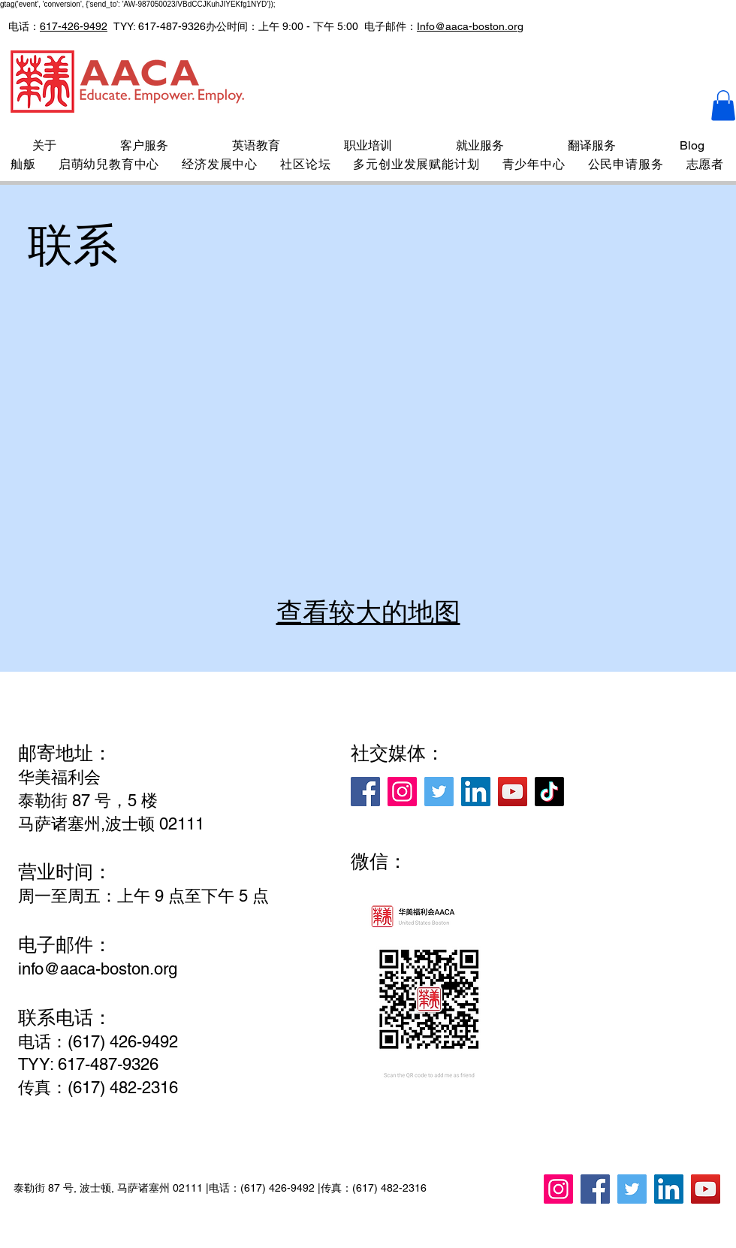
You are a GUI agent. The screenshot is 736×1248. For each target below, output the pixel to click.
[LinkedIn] (475, 791)
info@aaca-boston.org (97, 968)
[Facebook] (365, 791)
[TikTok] (549, 791)
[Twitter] (439, 791)
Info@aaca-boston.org (470, 26)
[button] (723, 105)
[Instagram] (402, 791)
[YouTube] (512, 791)
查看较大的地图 (368, 612)
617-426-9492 (73, 26)
